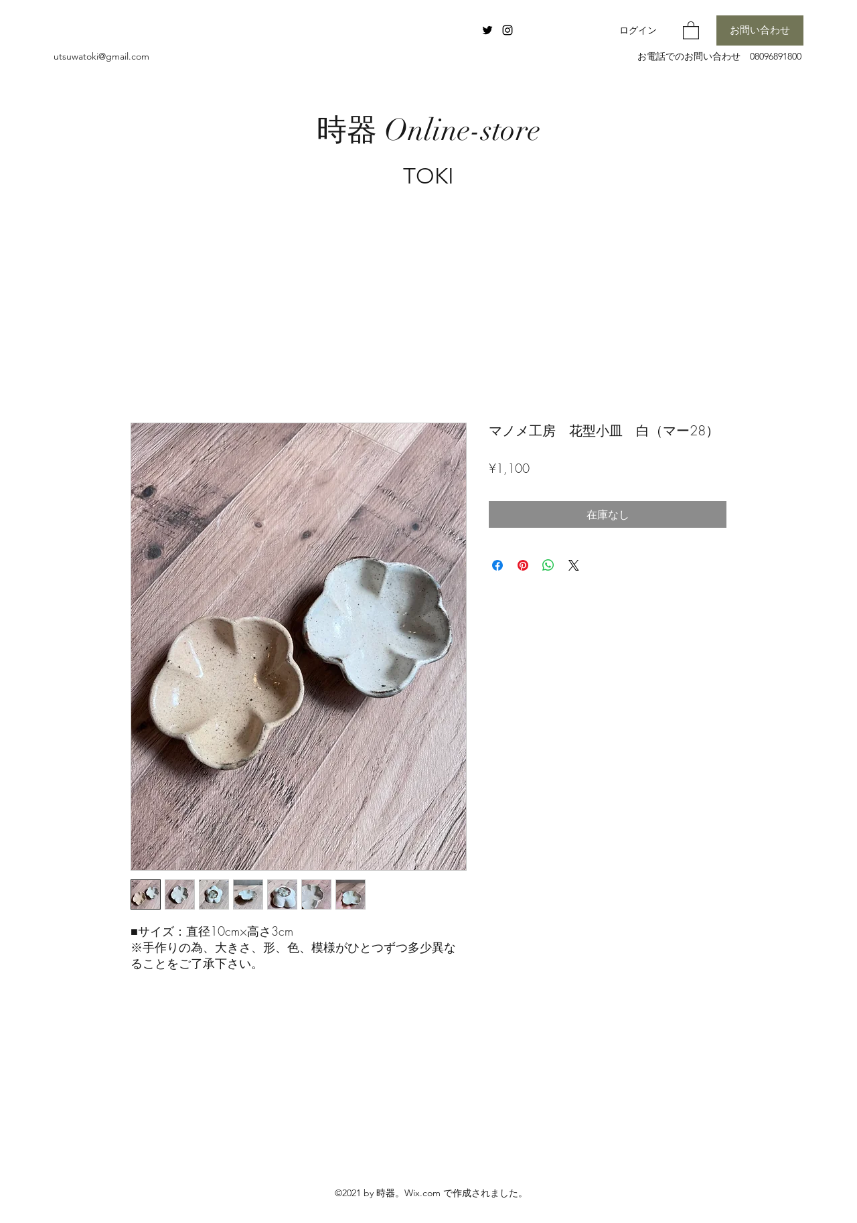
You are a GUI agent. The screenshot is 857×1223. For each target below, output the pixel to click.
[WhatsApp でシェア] (548, 565)
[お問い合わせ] (759, 30)
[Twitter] (487, 30)
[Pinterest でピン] (523, 565)
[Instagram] (507, 30)
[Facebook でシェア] (497, 565)
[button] (691, 30)
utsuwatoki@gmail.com (101, 56)
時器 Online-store (428, 130)
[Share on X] (574, 565)
